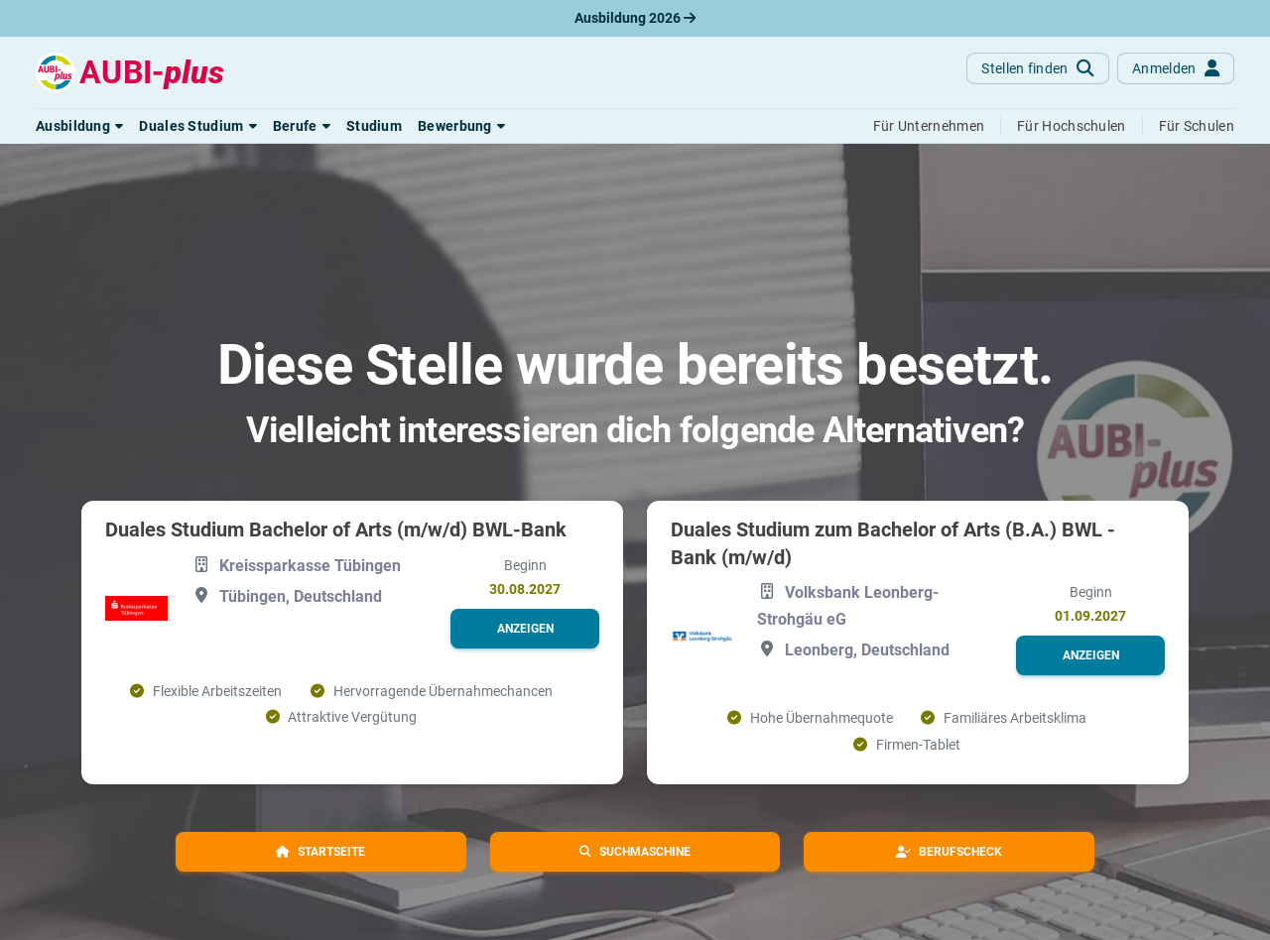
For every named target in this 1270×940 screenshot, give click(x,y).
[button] (79, 126)
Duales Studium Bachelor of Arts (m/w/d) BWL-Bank (336, 529)
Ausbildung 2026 (635, 18)
